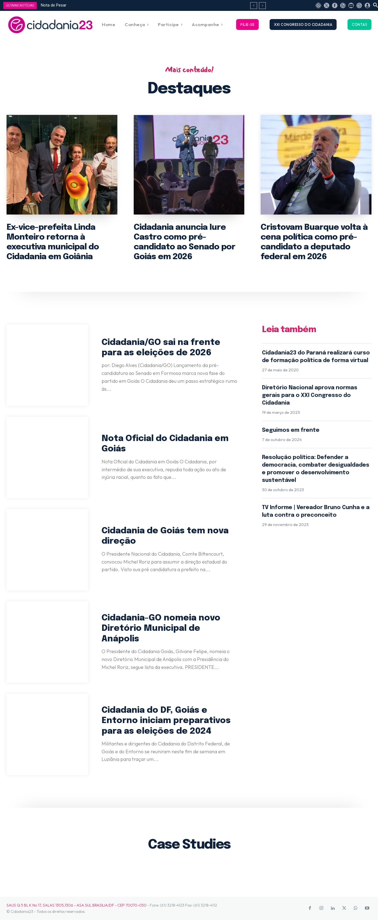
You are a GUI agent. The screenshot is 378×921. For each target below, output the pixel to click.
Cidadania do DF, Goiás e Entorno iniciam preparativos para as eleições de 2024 (167, 721)
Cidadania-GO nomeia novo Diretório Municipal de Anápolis (162, 629)
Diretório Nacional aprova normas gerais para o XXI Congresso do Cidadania (309, 396)
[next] (262, 5)
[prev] (253, 5)
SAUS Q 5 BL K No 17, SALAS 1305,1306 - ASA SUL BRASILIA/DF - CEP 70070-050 (77, 906)
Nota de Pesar (53, 5)
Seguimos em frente (290, 431)
